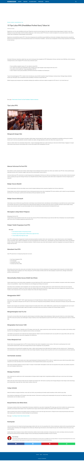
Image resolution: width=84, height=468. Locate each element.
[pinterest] (49, 444)
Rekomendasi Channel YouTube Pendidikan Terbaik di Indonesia (25, 99)
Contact (37, 454)
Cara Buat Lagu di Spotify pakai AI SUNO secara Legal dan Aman (25, 233)
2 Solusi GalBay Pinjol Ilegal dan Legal (20, 235)
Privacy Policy (45, 454)
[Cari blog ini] (76, 1)
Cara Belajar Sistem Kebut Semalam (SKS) (21, 415)
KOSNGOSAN (11, 1)
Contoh (47, 1)
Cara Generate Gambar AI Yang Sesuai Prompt (21, 231)
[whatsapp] (66, 444)
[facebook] (15, 444)
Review (19, 1)
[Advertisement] (36, 13)
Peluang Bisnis (32, 1)
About (41, 454)
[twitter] (32, 444)
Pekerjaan (40, 1)
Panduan (25, 1)
